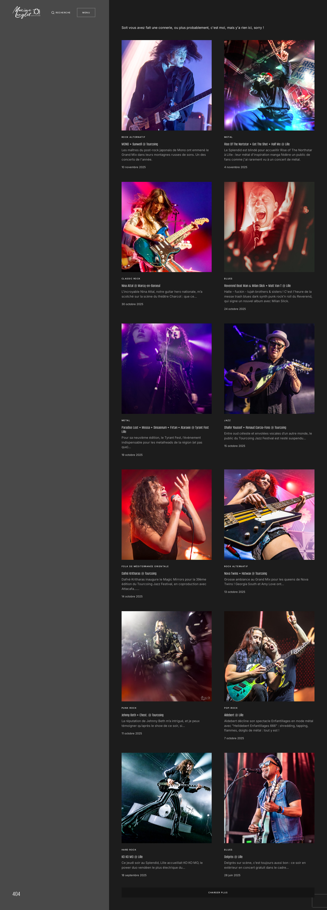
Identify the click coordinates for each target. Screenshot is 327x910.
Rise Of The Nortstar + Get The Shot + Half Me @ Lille (257, 144)
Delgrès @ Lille (233, 856)
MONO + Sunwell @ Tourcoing (140, 144)
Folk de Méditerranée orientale (145, 566)
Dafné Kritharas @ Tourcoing (139, 573)
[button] (60, 12)
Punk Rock (129, 708)
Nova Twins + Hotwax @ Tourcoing (245, 573)
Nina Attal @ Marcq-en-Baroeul (141, 285)
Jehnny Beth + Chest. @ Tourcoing (143, 714)
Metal (228, 137)
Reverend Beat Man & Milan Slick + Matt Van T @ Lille (257, 285)
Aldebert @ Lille (233, 714)
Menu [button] (86, 12)
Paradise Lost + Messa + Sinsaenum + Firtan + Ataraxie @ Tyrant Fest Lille (165, 429)
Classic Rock (131, 278)
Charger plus (218, 892)
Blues (228, 278)
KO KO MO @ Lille (132, 856)
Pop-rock (231, 708)
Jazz (227, 420)
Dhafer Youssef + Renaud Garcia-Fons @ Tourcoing (255, 427)
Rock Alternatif (134, 137)
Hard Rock (129, 849)
